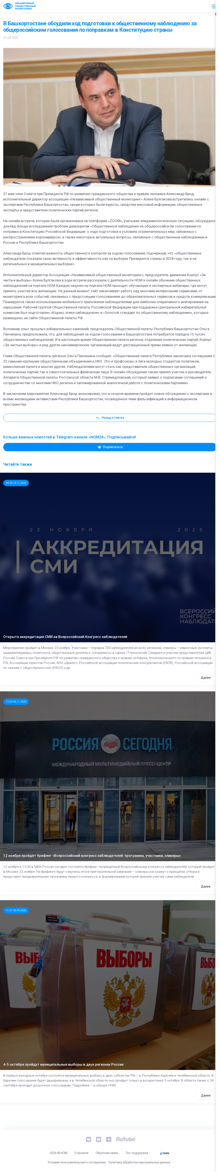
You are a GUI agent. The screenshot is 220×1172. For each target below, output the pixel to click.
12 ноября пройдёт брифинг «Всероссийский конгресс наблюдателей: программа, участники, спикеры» (92, 855)
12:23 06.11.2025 (16, 701)
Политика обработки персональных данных (139, 1162)
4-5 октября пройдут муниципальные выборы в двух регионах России (63, 1064)
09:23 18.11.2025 (16, 482)
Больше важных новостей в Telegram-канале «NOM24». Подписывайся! (69, 437)
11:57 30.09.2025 (16, 910)
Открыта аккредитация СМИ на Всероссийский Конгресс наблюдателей (65, 637)
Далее (206, 677)
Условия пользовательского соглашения (76, 1162)
